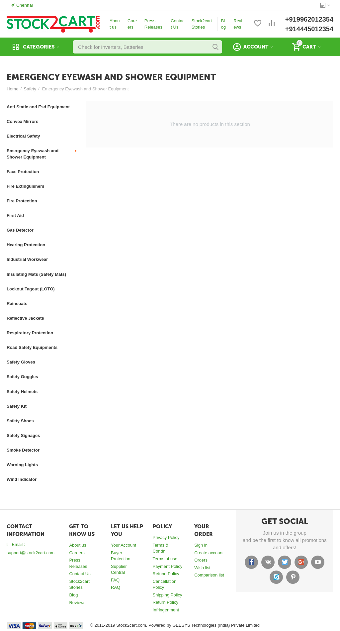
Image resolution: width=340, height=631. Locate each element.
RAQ (115, 587)
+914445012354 (309, 29)
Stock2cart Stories (202, 24)
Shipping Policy (167, 594)
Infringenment (166, 609)
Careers (132, 24)
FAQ (115, 580)
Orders (201, 560)
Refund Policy (166, 573)
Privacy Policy (166, 537)
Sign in (201, 545)
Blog (223, 24)
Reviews (237, 24)
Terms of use (165, 558)
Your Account (123, 545)
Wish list (202, 567)
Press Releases (153, 24)
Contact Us (177, 24)
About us (115, 24)
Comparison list (209, 575)
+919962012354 (309, 19)
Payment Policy (168, 566)
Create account (208, 552)
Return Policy (165, 602)
